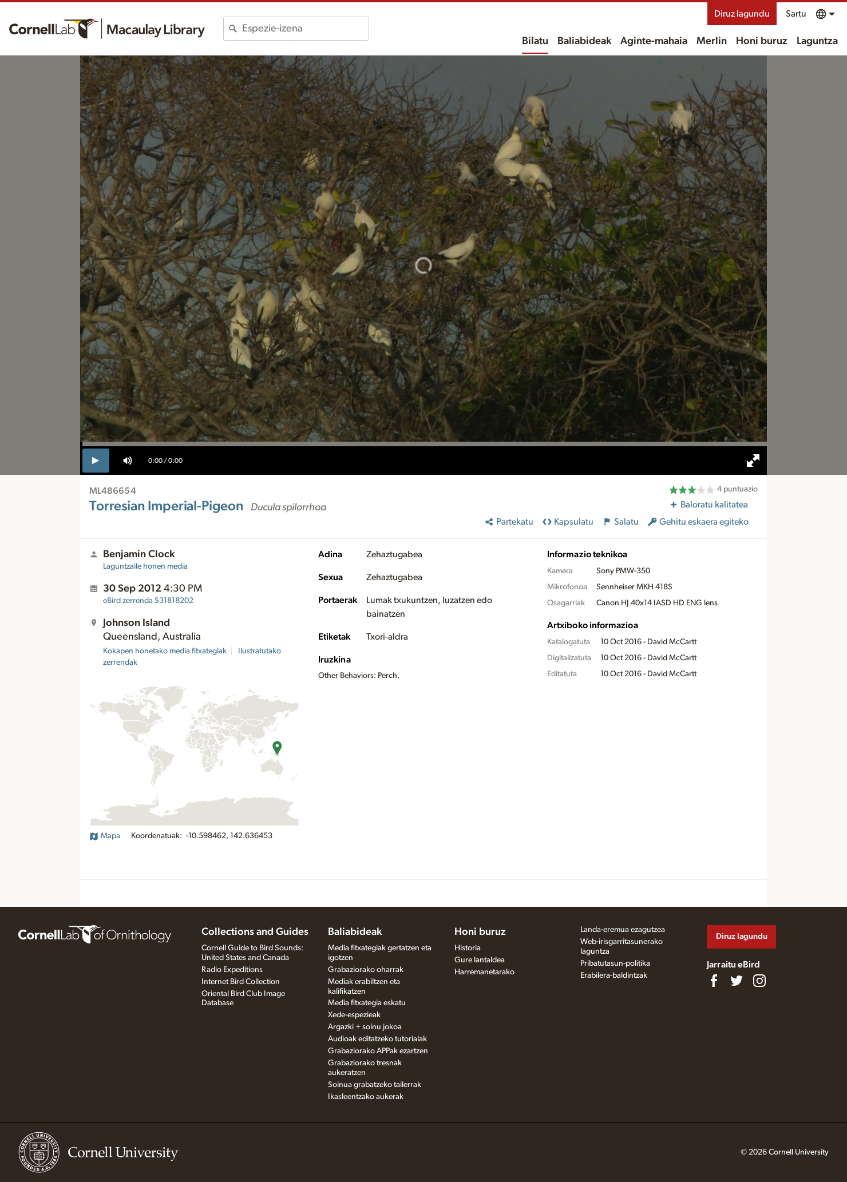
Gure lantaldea (479, 960)
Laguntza (817, 41)
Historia (467, 948)
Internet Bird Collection (240, 982)
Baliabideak (584, 41)
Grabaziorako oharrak (365, 970)
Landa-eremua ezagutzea (622, 930)
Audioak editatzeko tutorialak (377, 1039)
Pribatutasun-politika (615, 963)
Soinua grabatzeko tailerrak (374, 1085)
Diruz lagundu (742, 13)
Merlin (711, 41)
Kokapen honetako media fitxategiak (165, 651)
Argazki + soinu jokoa (365, 1027)
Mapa (104, 836)
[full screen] (753, 460)
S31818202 (148, 601)
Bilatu (535, 41)
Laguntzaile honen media (145, 566)
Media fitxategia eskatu (367, 1003)
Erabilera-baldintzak (613, 975)
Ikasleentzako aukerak (365, 1097)
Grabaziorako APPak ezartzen (378, 1051)
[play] (95, 461)
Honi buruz (761, 41)
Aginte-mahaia (653, 41)
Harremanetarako (484, 972)
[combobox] (305, 28)
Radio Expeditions (232, 970)
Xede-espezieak (354, 1015)
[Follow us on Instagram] (759, 980)
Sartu (796, 13)
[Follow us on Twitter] (736, 980)
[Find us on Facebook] (714, 980)
